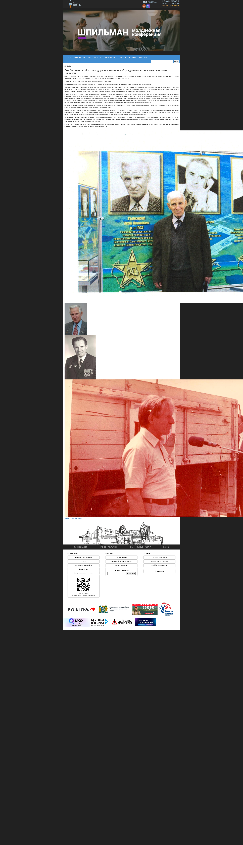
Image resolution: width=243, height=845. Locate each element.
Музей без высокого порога (159, 565)
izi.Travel (83, 561)
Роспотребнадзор (121, 557)
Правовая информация (159, 557)
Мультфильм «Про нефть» (83, 565)
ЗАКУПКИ (166, 547)
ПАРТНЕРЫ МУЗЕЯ (80, 547)
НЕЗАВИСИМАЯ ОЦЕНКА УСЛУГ (140, 547)
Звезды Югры (83, 569)
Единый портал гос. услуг (159, 561)
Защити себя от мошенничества (121, 561)
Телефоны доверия (121, 565)
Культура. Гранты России (83, 557)
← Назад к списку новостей (73, 518)
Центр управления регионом (83, 573)
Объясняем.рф (159, 571)
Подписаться (131, 573)
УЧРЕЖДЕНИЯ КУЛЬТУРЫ (108, 547)
